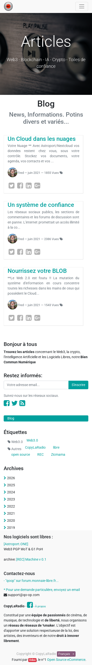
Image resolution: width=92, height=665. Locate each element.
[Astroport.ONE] (16, 544)
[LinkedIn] (29, 185)
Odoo (32, 660)
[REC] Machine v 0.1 (31, 559)
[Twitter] (11, 185)
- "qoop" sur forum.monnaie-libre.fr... (31, 581)
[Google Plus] (37, 185)
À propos (40, 606)
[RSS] (22, 403)
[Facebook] (20, 185)
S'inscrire (78, 385)
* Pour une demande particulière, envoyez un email (42, 590)
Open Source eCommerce (66, 660)
